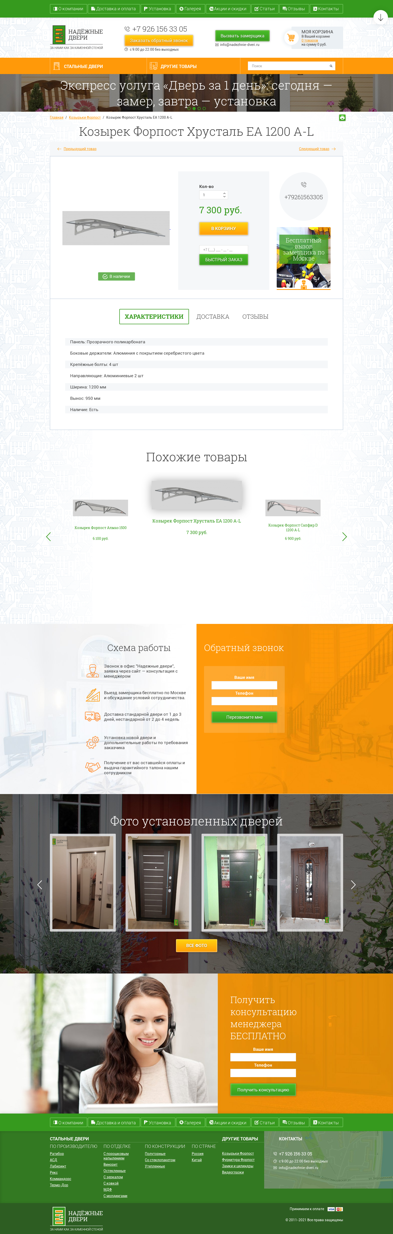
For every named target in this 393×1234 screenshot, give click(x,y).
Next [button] (344, 536)
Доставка (213, 316)
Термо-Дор (59, 1185)
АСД (53, 1160)
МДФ (108, 1190)
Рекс (54, 1173)
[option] (197, 552)
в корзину (223, 228)
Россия (198, 1154)
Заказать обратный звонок (159, 40)
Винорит (111, 1164)
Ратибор (57, 1154)
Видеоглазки (233, 1172)
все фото (196, 945)
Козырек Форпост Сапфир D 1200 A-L (293, 527)
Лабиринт (58, 1166)
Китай (197, 1160)
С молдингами (115, 1196)
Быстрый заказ (223, 259)
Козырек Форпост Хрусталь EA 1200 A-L (196, 521)
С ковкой (111, 1183)
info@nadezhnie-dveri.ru (239, 45)
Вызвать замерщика (242, 35)
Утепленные (155, 1166)
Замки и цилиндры (237, 1166)
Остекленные (115, 1171)
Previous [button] (48, 536)
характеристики (154, 316)
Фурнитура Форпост (238, 1160)
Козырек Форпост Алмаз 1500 (101, 527)
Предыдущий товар (80, 149)
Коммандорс (60, 1179)
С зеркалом (113, 1177)
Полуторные (155, 1154)
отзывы (255, 316)
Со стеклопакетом (160, 1160)
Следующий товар (314, 149)
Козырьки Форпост (85, 117)
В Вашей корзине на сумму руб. (317, 37)
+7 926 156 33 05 (159, 29)
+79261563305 (303, 197)
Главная (56, 117)
